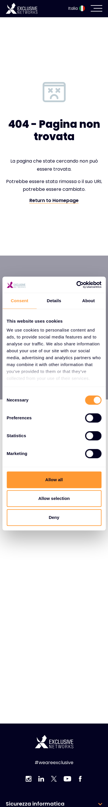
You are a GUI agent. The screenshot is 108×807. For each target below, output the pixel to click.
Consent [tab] (19, 300)
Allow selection (54, 498)
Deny (54, 517)
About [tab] (88, 300)
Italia (76, 8)
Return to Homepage (54, 201)
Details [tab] (54, 300)
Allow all (54, 479)
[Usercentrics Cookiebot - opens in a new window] (76, 284)
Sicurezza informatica (35, 803)
